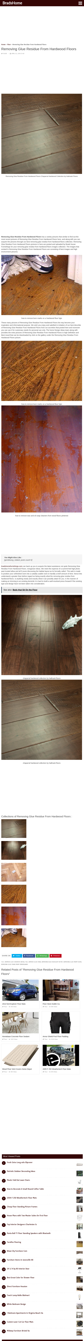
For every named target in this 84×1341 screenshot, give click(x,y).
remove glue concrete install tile (16, 962)
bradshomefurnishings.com (11, 566)
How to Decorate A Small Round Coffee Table (25, 1189)
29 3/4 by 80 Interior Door (18, 1269)
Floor (5, 53)
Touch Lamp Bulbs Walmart (18, 1295)
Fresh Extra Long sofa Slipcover (20, 1162)
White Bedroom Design (16, 1304)
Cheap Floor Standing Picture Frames (22, 1207)
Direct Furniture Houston (17, 1286)
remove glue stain (35, 962)
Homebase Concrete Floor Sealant (15, 1036)
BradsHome (12, 3)
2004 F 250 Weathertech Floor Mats (22, 1198)
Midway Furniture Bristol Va (18, 1331)
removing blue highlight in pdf (52, 962)
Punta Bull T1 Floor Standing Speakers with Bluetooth (29, 1233)
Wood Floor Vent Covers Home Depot (17, 1069)
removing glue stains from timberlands (14, 964)
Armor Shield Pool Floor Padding (55, 1036)
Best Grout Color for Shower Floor (20, 1277)
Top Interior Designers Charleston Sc (22, 1224)
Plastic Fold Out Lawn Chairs (18, 1180)
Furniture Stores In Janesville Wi (20, 1260)
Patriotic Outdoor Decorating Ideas (21, 1171)
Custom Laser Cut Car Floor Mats (20, 1322)
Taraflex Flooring (14, 1242)
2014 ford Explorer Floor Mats (13, 1004)
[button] (80, 3)
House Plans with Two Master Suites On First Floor (27, 1215)
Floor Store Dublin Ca (51, 1004)
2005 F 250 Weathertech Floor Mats (57, 1069)
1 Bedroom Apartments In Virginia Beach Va (25, 1313)
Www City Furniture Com (17, 1251)
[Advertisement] (42, 25)
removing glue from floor (72, 962)
